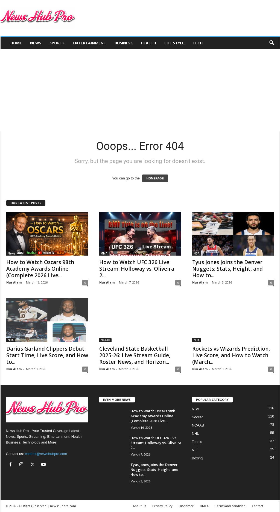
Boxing (197, 458)
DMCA (204, 506)
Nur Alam (14, 282)
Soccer (197, 417)
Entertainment (89, 42)
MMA (104, 253)
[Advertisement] (140, 90)
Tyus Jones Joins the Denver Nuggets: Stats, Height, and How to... (227, 269)
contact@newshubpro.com (46, 454)
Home (16, 42)
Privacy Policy (162, 506)
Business (124, 42)
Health (148, 42)
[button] (272, 43)
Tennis (197, 442)
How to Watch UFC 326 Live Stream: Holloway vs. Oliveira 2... (136, 269)
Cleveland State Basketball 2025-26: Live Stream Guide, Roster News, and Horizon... (134, 355)
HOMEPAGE (155, 178)
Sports (57, 42)
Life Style (174, 42)
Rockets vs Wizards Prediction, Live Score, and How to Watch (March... (231, 355)
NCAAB (105, 340)
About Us (139, 506)
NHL (195, 433)
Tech (197, 42)
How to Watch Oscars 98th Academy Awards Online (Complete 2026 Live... (40, 269)
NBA (197, 253)
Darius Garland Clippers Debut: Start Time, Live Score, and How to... (47, 355)
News (35, 42)
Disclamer (186, 506)
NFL (195, 450)
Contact (257, 506)
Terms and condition (230, 506)
